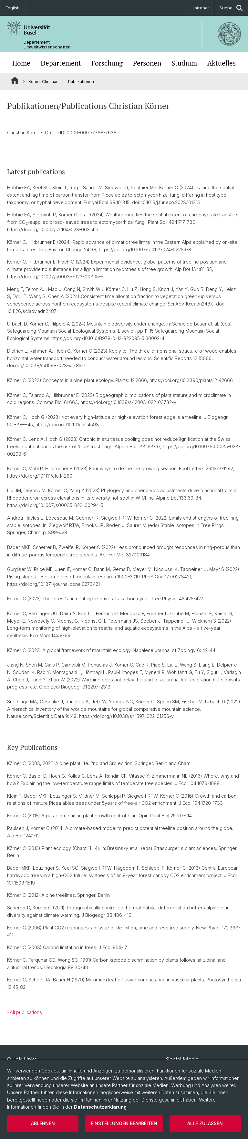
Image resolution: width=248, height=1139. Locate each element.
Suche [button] (231, 8)
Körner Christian (43, 81)
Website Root (14, 80)
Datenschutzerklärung (100, 1107)
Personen (147, 63)
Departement (61, 63)
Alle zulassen (205, 1123)
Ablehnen (43, 1123)
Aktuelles (221, 63)
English (12, 7)
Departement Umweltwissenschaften (47, 44)
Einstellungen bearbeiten (124, 1123)
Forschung (107, 63)
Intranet (201, 7)
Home (21, 63)
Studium (184, 63)
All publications (26, 1012)
